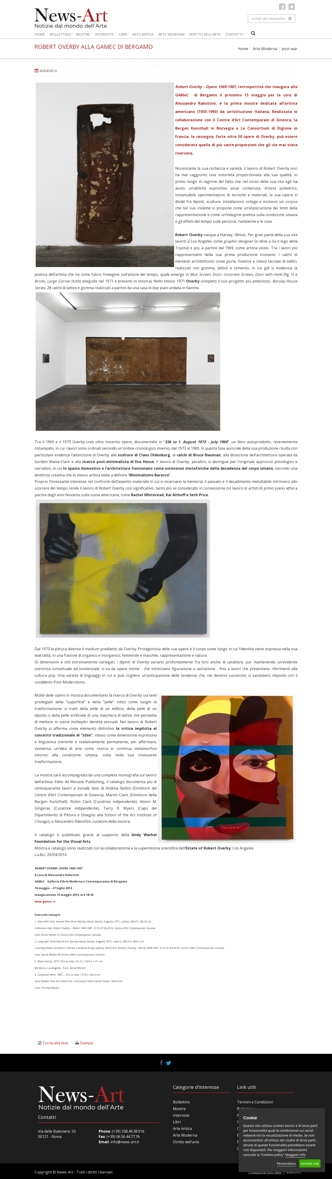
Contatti (234, 34)
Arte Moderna (171, 34)
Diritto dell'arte (186, 1141)
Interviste (104, 34)
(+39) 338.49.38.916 (127, 1131)
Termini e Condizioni (255, 1102)
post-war (289, 48)
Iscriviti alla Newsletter (271, 18)
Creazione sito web (265, 1172)
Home (40, 34)
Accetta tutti (310, 1163)
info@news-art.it (124, 1141)
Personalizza (286, 1163)
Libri (123, 34)
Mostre (83, 34)
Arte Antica (142, 34)
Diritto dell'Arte (205, 34)
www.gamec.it (45, 901)
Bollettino (60, 34)
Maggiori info (295, 1154)
